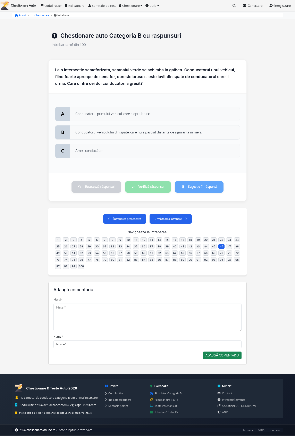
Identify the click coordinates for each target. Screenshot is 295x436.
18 (190, 240)
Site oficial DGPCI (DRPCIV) (237, 406)
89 (182, 260)
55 (104, 253)
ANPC (223, 412)
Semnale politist (102, 6)
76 (81, 260)
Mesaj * (57, 300)
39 (167, 247)
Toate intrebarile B (163, 406)
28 (81, 247)
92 (206, 260)
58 (128, 253)
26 (65, 247)
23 (229, 240)
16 (174, 240)
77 (89, 260)
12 (143, 240)
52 (81, 253)
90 (190, 260)
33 (120, 247)
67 (198, 253)
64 (174, 253)
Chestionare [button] (129, 6)
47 (229, 247)
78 (97, 260)
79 (104, 260)
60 (143, 253)
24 (237, 240)
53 (89, 253)
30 (97, 247)
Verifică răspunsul (148, 187)
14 (159, 240)
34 (128, 247)
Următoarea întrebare (170, 219)
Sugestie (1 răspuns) (200, 187)
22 (221, 240)
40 (174, 247)
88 (174, 260)
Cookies (275, 430)
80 (112, 260)
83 (135, 260)
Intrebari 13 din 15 (164, 412)
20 (206, 240)
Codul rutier (51, 6)
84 (143, 260)
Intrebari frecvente (231, 400)
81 (120, 260)
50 (65, 253)
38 (159, 247)
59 (135, 253)
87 (167, 260)
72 (237, 253)
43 (198, 247)
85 (151, 260)
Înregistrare (280, 6)
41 (182, 247)
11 (135, 240)
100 (81, 267)
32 (112, 247)
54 (97, 253)
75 (73, 260)
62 (159, 253)
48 (237, 247)
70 (221, 253)
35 (135, 247)
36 (143, 247)
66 (190, 253)
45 (213, 247)
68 (206, 253)
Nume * (58, 337)
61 (151, 253)
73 (58, 260)
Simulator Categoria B (166, 394)
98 (65, 267)
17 (182, 240)
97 (58, 267)
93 (213, 260)
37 (151, 247)
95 (229, 260)
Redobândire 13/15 (164, 400)
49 (58, 253)
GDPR (261, 430)
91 (198, 260)
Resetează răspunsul (95, 187)
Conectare (252, 6)
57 (120, 253)
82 (128, 260)
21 (213, 240)
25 (58, 247)
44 (206, 247)
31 (104, 247)
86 (159, 260)
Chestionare (40, 15)
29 (89, 247)
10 (128, 240)
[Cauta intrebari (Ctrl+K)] (234, 6)
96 (237, 260)
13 (151, 240)
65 (182, 253)
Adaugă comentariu (222, 356)
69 (213, 253)
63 (167, 253)
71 (229, 253)
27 (73, 247)
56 (112, 253)
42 (190, 247)
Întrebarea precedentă (124, 219)
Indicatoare (75, 6)
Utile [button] (151, 6)
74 (65, 260)
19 (198, 240)
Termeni (248, 430)
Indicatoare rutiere (118, 400)
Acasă (20, 15)
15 (167, 240)
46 (221, 247)
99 (73, 267)
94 (221, 260)
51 (73, 253)
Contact (225, 394)
